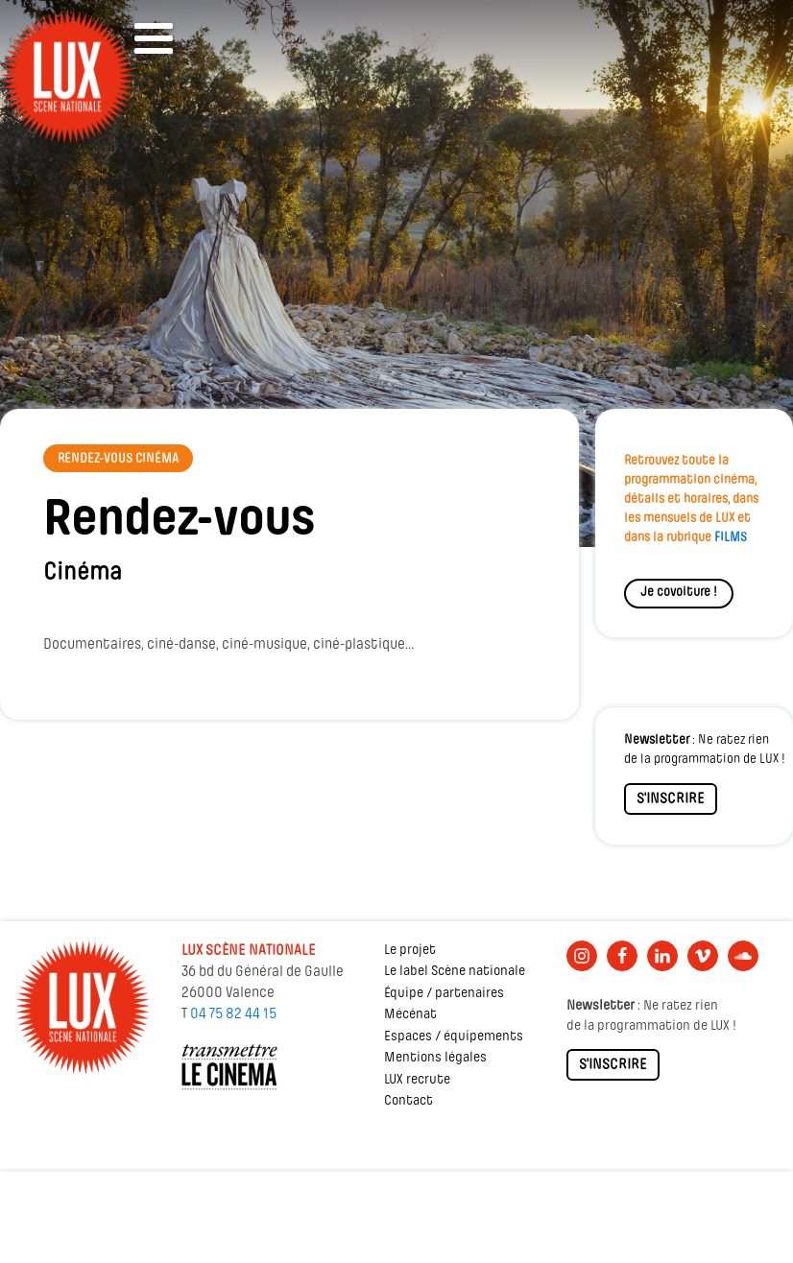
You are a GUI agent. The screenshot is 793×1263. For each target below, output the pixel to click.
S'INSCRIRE (671, 799)
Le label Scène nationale (454, 972)
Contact (408, 1101)
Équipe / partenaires (444, 994)
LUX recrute (417, 1080)
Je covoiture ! (678, 592)
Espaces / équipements (453, 1037)
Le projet (410, 950)
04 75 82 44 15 (233, 1014)
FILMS (730, 538)
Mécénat (410, 1015)
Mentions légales (435, 1058)
